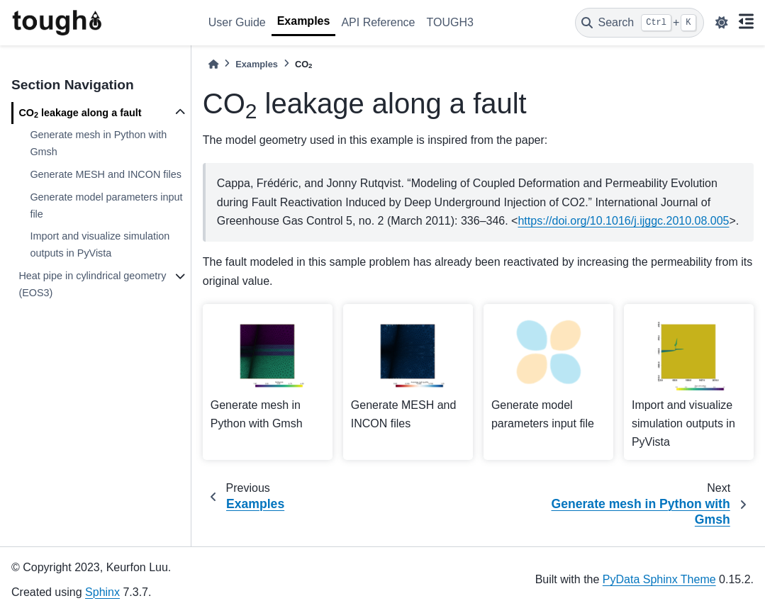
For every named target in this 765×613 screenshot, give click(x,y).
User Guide (237, 22)
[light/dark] (722, 23)
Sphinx (102, 592)
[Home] (213, 64)
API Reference (378, 22)
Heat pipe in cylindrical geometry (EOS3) (92, 284)
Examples (303, 21)
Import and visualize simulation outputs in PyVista (99, 244)
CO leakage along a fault (79, 113)
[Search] (639, 23)
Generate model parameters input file (106, 205)
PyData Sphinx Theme (659, 579)
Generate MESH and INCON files (106, 174)
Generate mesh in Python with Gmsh (98, 143)
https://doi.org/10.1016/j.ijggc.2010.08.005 (623, 221)
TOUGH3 (449, 22)
